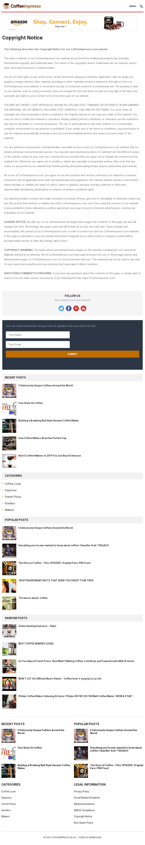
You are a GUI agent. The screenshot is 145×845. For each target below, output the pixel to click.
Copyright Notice (83, 816)
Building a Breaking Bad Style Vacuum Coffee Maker (48, 420)
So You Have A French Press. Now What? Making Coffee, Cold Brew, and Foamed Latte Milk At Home (76, 661)
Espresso (11, 490)
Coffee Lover (13, 483)
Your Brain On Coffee (30, 403)
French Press (13, 496)
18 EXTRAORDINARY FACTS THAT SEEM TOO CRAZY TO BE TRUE (55, 580)
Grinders (10, 503)
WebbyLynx (95, 837)
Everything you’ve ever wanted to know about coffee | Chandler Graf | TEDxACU (63, 545)
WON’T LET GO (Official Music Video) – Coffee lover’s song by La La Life (59, 678)
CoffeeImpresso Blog (63, 837)
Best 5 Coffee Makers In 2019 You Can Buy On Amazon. (50, 455)
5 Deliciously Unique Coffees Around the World (45, 385)
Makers (9, 510)
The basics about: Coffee (33, 598)
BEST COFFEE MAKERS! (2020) (35, 643)
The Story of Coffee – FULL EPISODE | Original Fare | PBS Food (54, 563)
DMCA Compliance (84, 810)
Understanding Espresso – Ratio (37, 626)
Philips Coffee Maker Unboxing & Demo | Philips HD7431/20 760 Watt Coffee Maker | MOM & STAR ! (75, 696)
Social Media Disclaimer (87, 797)
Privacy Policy (81, 791)
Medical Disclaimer (84, 804)
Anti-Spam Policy (83, 822)
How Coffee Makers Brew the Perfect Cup (42, 438)
